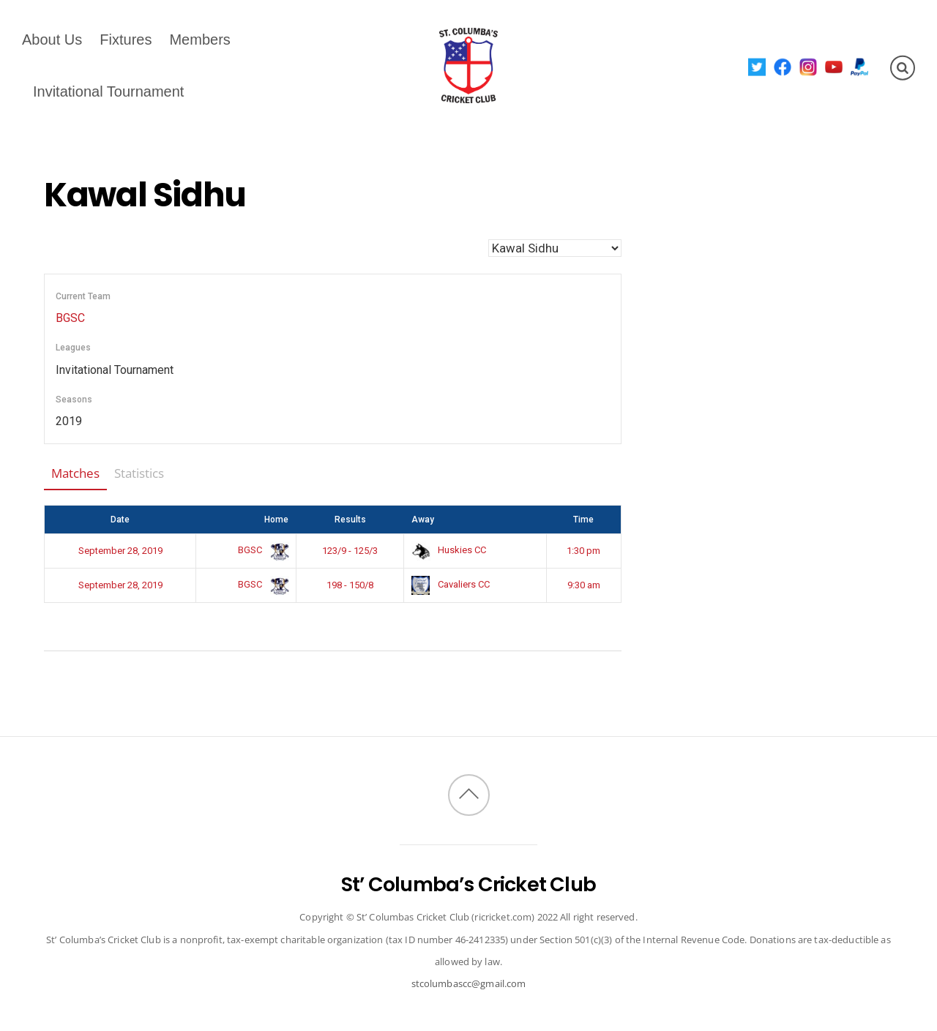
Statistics (139, 473)
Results (350, 519)
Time (583, 519)
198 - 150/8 (349, 585)
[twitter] (757, 66)
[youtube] (834, 66)
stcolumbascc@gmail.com (468, 983)
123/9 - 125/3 (350, 550)
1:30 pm (583, 550)
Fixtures (126, 39)
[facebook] (783, 66)
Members (199, 39)
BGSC (70, 318)
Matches (75, 473)
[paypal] (859, 66)
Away (422, 519)
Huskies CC (448, 549)
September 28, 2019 (120, 550)
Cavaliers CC (450, 584)
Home (276, 519)
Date (120, 519)
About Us (52, 39)
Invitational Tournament (108, 91)
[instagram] (808, 66)
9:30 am (583, 585)
